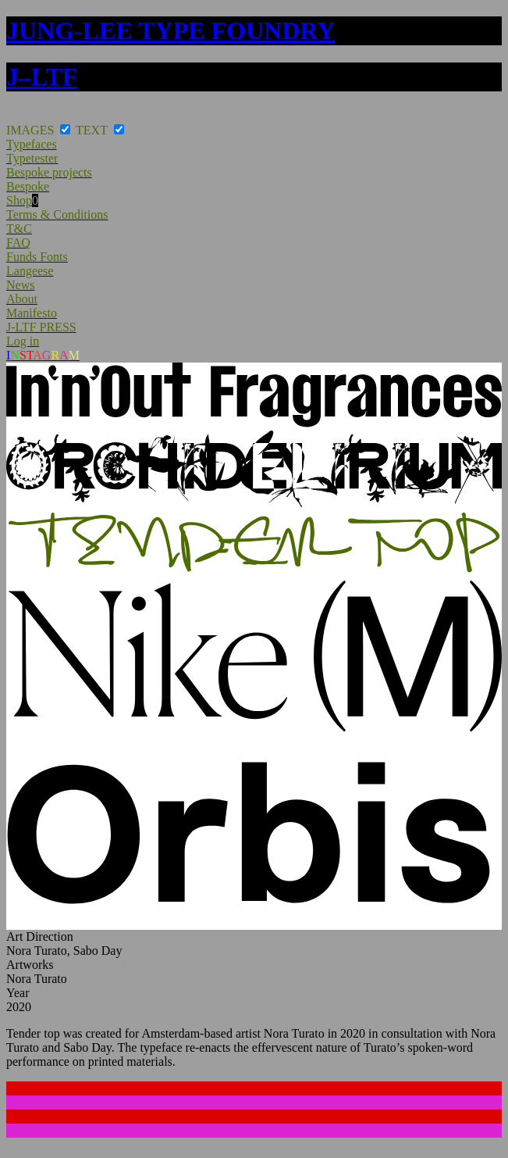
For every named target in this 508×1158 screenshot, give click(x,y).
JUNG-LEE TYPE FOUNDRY (170, 30)
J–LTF (41, 77)
